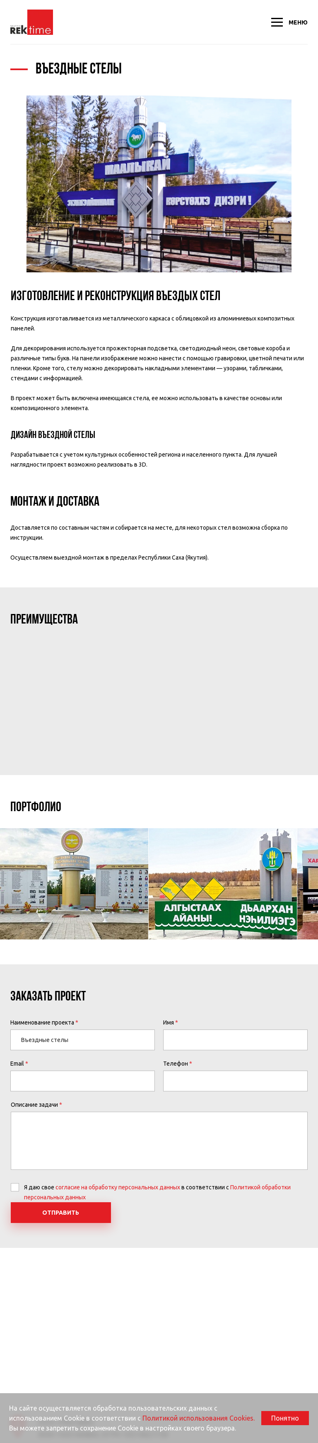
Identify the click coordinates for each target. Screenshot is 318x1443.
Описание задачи (34, 1104)
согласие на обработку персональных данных (117, 1187)
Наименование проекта (42, 1022)
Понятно (285, 1418)
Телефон (175, 1063)
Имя (168, 1022)
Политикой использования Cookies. (198, 1418)
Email (17, 1063)
